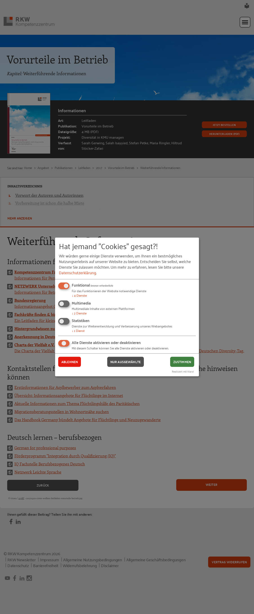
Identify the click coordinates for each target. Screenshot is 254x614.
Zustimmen (182, 362)
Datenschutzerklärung (77, 272)
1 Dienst (78, 330)
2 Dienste (79, 313)
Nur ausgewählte (125, 362)
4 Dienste (79, 295)
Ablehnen (69, 362)
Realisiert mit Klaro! (183, 371)
